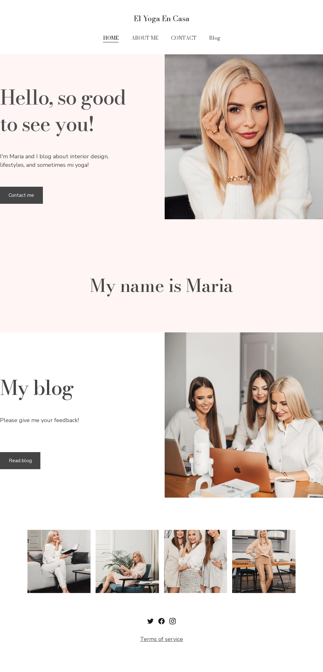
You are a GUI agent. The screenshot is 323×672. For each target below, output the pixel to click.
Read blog (20, 460)
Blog (214, 38)
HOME (111, 38)
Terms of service (161, 639)
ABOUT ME (144, 38)
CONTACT (184, 38)
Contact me (21, 195)
